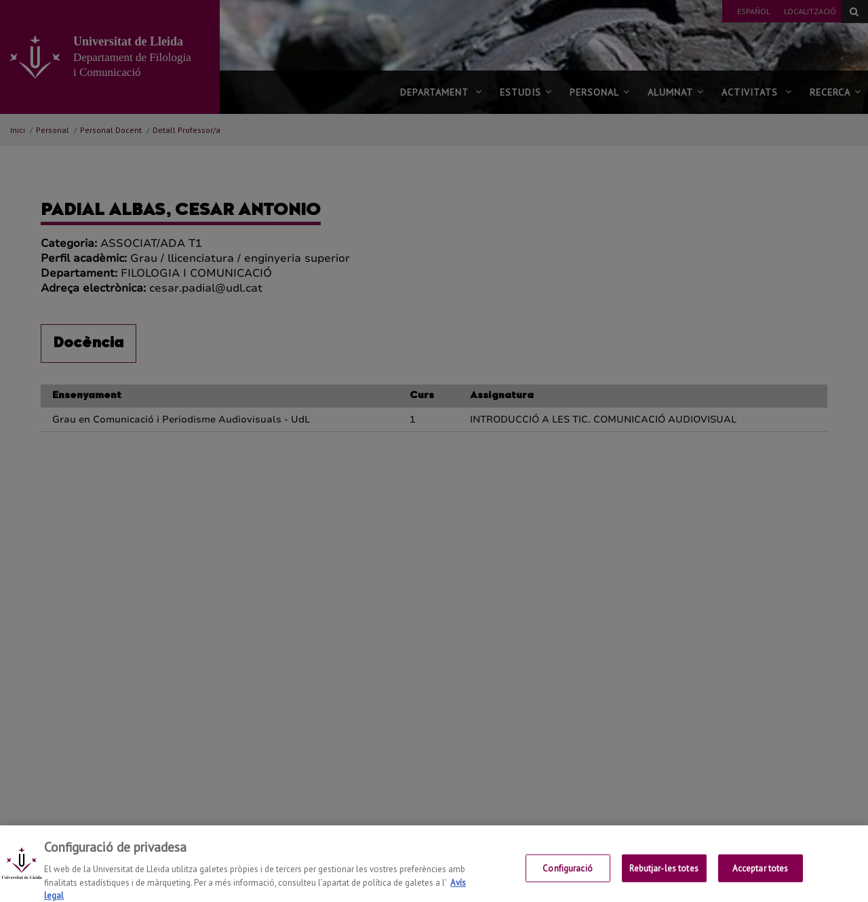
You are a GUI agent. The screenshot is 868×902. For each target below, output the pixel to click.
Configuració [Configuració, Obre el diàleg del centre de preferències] (567, 876)
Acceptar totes (760, 876)
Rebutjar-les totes (663, 876)
